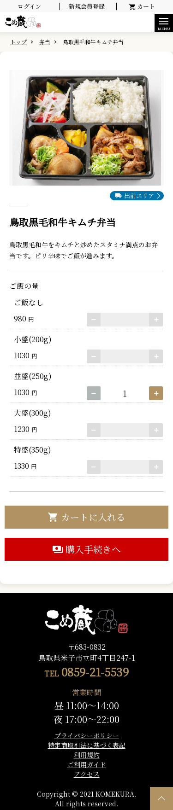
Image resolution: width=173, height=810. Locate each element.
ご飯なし (26, 302)
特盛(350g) (30, 449)
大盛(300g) (30, 413)
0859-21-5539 (95, 672)
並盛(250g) (31, 376)
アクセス (87, 774)
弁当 (44, 42)
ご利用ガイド (86, 764)
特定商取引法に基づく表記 (86, 745)
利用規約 (87, 754)
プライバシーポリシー (86, 735)
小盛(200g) (31, 339)
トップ (18, 42)
